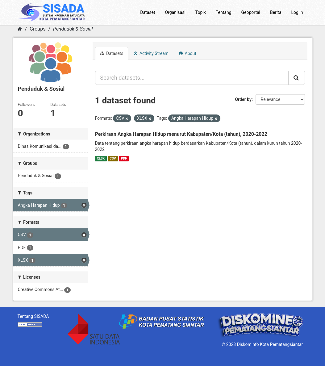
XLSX (101, 158)
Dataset (147, 12)
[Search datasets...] (192, 78)
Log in (297, 12)
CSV (113, 158)
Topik (200, 12)
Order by (243, 99)
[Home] (20, 29)
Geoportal (250, 12)
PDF (124, 158)
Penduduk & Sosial (73, 29)
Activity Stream (151, 53)
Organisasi (175, 12)
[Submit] (296, 78)
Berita (275, 12)
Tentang (223, 12)
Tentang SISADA (33, 316)
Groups (37, 29)
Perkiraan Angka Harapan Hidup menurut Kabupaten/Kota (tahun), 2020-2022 (181, 134)
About (187, 53)
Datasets (111, 53)
